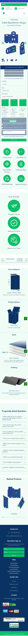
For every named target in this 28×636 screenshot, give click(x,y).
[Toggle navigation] (24, 13)
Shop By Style (14, 19)
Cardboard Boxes (14, 563)
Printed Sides (5, 93)
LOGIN (13, 1)
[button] (2, 517)
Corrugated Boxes (14, 565)
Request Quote (21, 8)
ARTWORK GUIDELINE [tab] (20, 260)
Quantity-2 (12, 113)
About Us (14, 581)
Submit (14, 555)
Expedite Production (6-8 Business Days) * (13, 127)
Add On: (4, 107)
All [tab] (2, 259)
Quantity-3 (21, 113)
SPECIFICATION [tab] (10, 259)
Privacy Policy (14, 587)
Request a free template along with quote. (14, 136)
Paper (3, 87)
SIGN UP (10, 1)
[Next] (25, 318)
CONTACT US (18, 1)
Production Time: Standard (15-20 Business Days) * (13, 125)
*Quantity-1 (4, 113)
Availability (4, 81)
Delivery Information (14, 584)
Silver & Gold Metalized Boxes (14, 571)
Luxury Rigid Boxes (14, 569)
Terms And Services (14, 590)
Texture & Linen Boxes (14, 573)
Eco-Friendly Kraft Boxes (14, 567)
